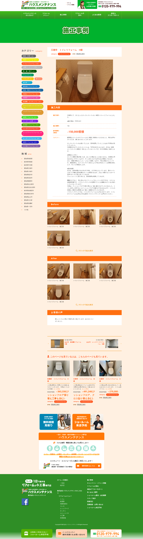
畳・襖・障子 (29, 71)
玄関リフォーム (30, 117)
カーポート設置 (30, 121)
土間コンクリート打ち (32, 67)
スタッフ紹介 (91, 498)
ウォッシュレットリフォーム (32, 106)
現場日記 (90, 501)
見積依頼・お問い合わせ (95, 504)
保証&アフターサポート (95, 489)
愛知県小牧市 (28, 171)
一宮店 (62, 483)
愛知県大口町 (28, 200)
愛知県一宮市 (28, 206)
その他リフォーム (31, 146)
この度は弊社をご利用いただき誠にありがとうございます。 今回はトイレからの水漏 (58, 387)
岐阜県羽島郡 (28, 162)
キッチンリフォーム (31, 138)
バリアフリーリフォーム (32, 112)
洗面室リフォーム (31, 98)
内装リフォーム (30, 60)
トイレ (62, 499)
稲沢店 (62, 485)
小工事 (62, 515)
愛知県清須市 (28, 178)
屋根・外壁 (29, 56)
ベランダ (27, 79)
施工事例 (90, 480)
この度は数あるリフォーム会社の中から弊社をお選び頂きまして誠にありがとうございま (84, 387)
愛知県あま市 (28, 197)
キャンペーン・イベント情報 (96, 483)
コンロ (62, 506)
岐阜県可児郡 (28, 165)
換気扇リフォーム (30, 86)
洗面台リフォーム (31, 94)
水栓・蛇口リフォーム (32, 90)
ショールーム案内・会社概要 (96, 495)
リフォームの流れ (93, 486)
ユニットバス (64, 513)
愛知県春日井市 (29, 194)
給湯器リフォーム (31, 125)
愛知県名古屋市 (29, 184)
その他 (26, 210)
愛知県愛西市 (28, 181)
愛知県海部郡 (28, 158)
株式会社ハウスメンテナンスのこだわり (69, 492)
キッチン (63, 511)
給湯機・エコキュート (32, 101)
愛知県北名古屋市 (29, 187)
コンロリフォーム (31, 128)
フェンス (27, 75)
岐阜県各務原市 (29, 190)
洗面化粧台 (63, 504)
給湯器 (62, 501)
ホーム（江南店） (63, 480)
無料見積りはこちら (88, 466)
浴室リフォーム (30, 142)
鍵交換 (27, 82)
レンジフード (64, 508)
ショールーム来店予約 (94, 507)
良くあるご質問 (92, 492)
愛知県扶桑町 (28, 203)
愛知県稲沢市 (28, 174)
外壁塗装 (63, 518)
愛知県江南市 (80, 54)
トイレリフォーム (64, 54)
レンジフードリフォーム (32, 133)
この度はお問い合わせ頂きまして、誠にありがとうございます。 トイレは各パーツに (110, 387)
